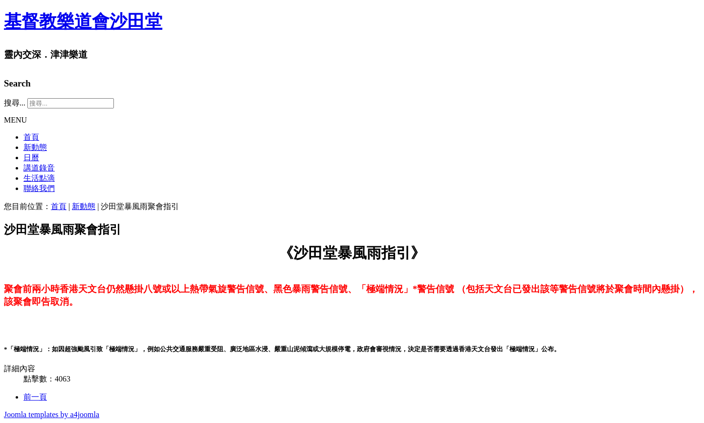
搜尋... (14, 103)
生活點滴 (39, 178)
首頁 (31, 137)
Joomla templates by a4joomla (51, 414)
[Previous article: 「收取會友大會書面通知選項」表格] (35, 397)
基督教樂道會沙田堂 (83, 21)
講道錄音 (39, 168)
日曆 (31, 157)
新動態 (35, 147)
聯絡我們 (39, 188)
